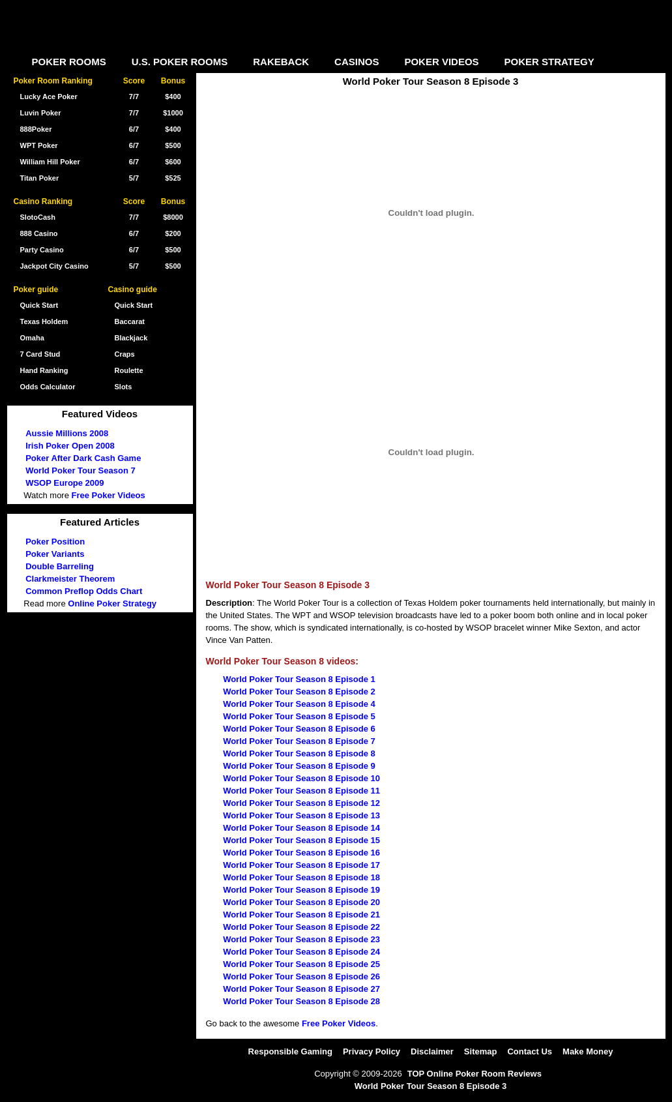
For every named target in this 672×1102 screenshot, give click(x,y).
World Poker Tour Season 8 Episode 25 (301, 964)
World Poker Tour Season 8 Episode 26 (301, 976)
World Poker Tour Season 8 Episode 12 (301, 803)
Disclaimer (432, 1051)
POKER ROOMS (69, 61)
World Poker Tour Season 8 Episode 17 (301, 865)
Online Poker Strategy (112, 603)
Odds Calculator (48, 387)
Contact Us (529, 1051)
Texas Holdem (44, 321)
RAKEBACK (281, 61)
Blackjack (131, 338)
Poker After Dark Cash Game (83, 458)
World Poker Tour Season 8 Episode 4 (299, 704)
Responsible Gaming (290, 1051)
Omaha (32, 338)
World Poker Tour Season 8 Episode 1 (299, 679)
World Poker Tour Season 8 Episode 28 (301, 1001)
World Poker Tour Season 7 (80, 470)
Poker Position (55, 541)
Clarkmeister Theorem (70, 579)
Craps (125, 354)
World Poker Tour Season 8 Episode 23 (301, 939)
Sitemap (480, 1051)
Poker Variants (54, 554)
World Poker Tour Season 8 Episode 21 (301, 914)
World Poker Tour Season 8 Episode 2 (299, 691)
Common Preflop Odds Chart (83, 591)
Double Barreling (59, 566)
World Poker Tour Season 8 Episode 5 (299, 716)
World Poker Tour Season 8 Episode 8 (299, 753)
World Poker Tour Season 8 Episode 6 (299, 729)
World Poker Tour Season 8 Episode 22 (301, 927)
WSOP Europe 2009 (64, 483)
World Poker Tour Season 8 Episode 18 (301, 877)
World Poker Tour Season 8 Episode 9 (299, 766)
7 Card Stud (40, 354)
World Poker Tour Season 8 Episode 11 (301, 791)
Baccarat (130, 321)
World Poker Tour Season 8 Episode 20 (301, 902)
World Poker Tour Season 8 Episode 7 (299, 741)
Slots (123, 387)
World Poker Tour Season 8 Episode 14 (301, 828)
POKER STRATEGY (549, 61)
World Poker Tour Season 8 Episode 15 (301, 840)
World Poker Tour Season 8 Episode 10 (301, 778)
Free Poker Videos (338, 1023)
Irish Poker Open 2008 (70, 446)
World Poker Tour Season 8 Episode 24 (301, 952)
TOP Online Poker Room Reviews (474, 1074)
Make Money (587, 1051)
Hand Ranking (44, 370)
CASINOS (356, 61)
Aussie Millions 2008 (66, 433)
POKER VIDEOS (441, 61)
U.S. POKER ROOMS (180, 61)
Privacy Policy (371, 1051)
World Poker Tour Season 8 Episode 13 (301, 815)
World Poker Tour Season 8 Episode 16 (301, 852)
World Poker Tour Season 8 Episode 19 (301, 890)
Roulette (129, 370)
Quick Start (134, 305)
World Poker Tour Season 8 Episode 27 (301, 989)
